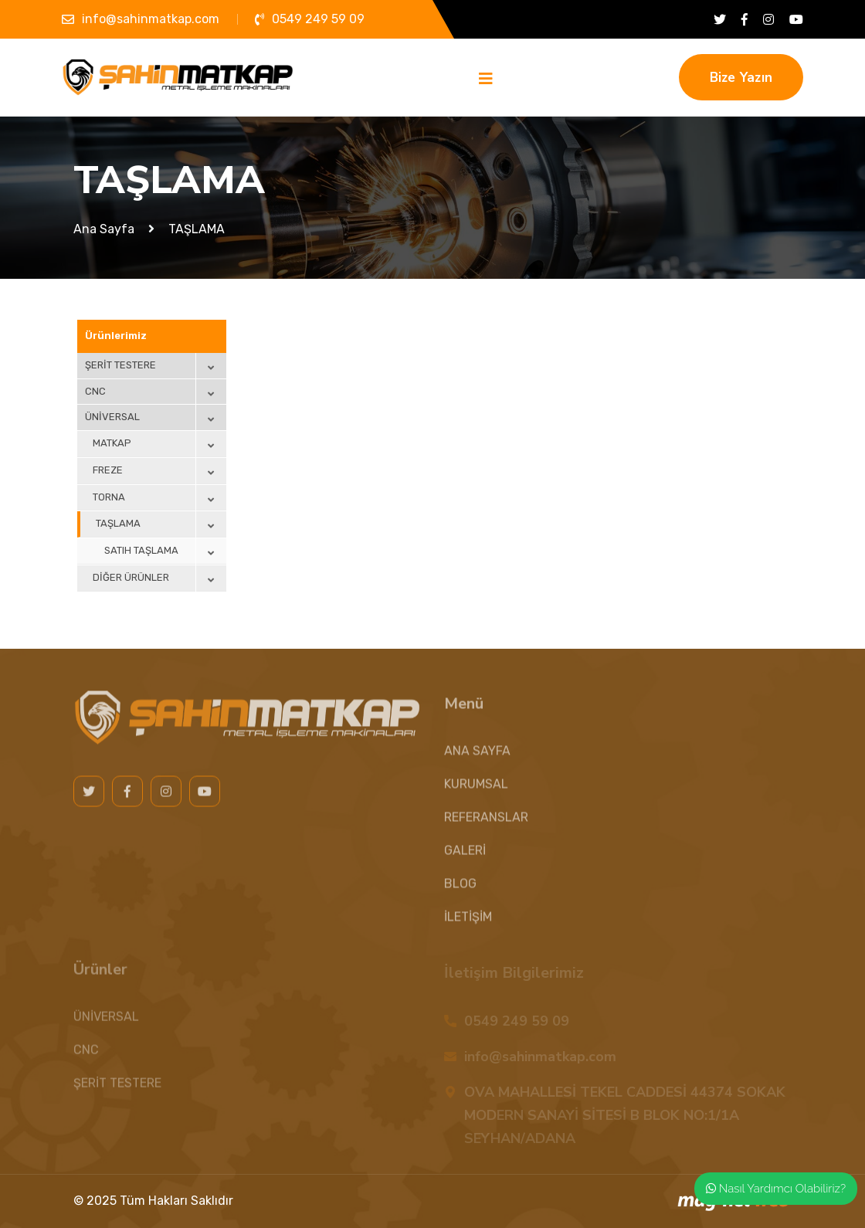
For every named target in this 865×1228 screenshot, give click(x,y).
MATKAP (112, 443)
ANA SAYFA (477, 758)
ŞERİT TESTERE (120, 365)
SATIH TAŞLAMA (141, 550)
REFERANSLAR (486, 824)
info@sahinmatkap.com (150, 19)
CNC (95, 391)
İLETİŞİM (468, 924)
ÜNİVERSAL (112, 416)
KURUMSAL (476, 791)
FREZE (108, 470)
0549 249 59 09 (318, 19)
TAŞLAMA (118, 523)
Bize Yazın (741, 78)
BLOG (460, 891)
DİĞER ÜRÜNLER (131, 577)
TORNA (109, 497)
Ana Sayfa (103, 229)
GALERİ (465, 857)
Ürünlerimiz (116, 335)
